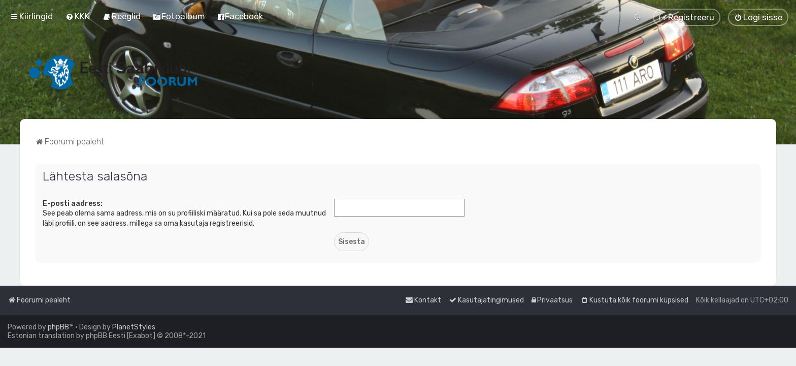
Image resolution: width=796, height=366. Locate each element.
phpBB (58, 327)
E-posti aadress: (73, 203)
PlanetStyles (133, 327)
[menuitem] (77, 16)
